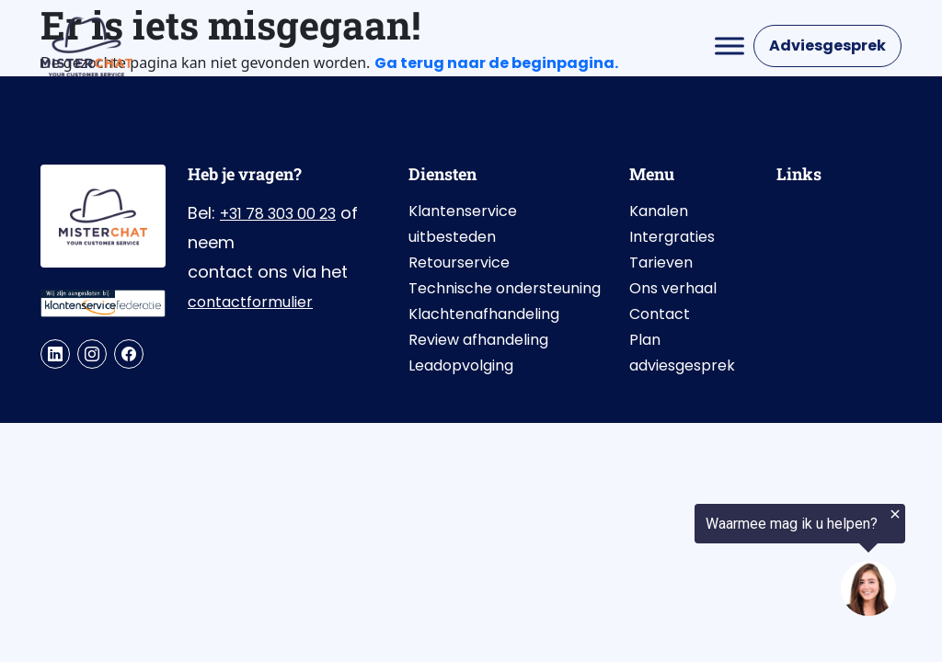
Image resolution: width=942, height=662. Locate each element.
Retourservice (459, 262)
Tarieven (661, 262)
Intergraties (672, 236)
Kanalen (658, 211)
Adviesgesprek (827, 45)
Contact (659, 314)
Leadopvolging (460, 365)
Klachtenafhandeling (483, 314)
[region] (715, 562)
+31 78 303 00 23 (278, 213)
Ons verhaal (673, 288)
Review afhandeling (478, 339)
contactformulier (250, 302)
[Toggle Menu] (729, 45)
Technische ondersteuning (504, 288)
